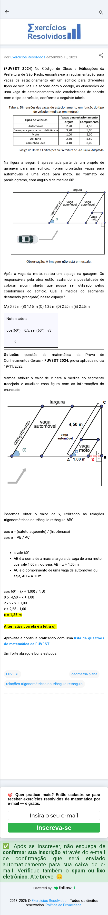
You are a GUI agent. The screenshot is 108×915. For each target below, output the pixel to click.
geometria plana (84, 674)
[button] (101, 55)
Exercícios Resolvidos (49, 900)
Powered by (54, 888)
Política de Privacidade (63, 905)
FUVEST (12, 674)
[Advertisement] (52, 738)
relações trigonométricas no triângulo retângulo (44, 684)
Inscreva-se (54, 827)
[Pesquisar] (101, 13)
